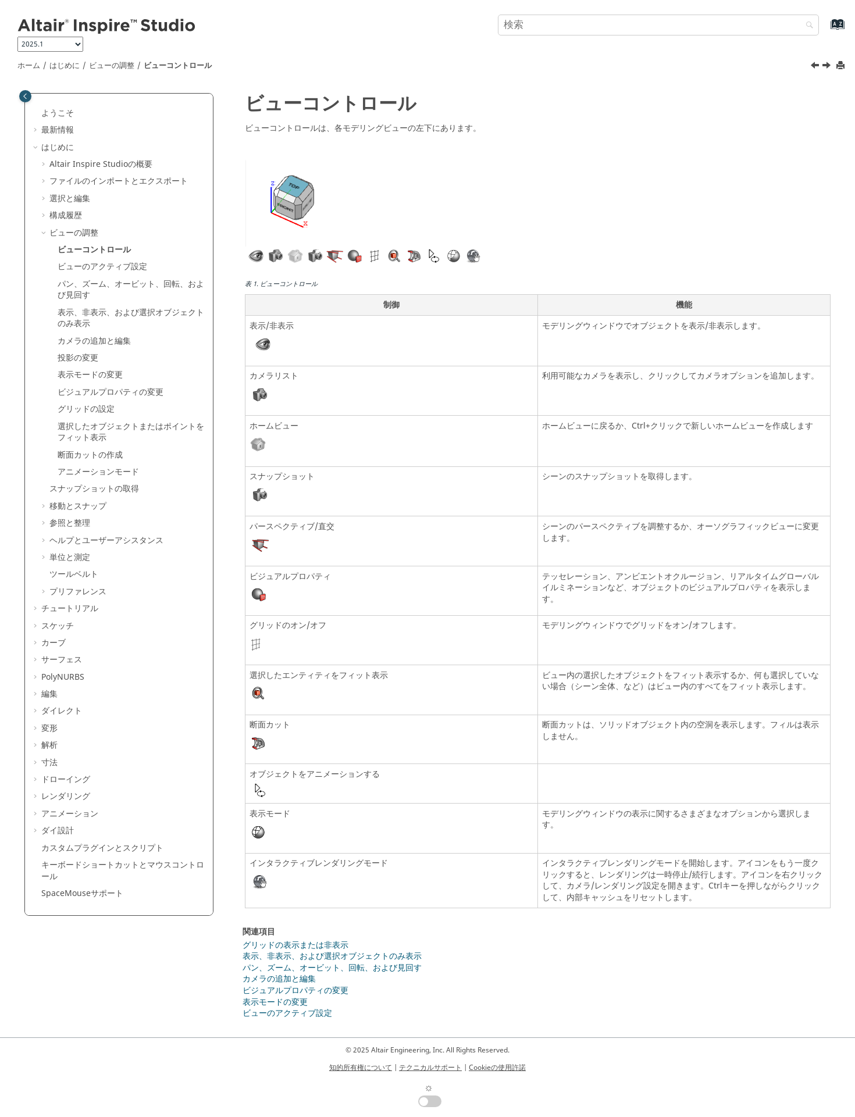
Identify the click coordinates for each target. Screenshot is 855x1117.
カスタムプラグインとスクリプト (102, 848)
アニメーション (69, 814)
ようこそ (57, 113)
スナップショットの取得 (94, 489)
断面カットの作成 (90, 455)
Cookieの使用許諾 (497, 1067)
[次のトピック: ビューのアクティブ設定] (827, 67)
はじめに (64, 65)
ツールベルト (73, 574)
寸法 (49, 762)
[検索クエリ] (658, 25)
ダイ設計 (57, 831)
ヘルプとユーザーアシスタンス (106, 540)
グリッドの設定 (86, 409)
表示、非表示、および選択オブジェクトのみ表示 (131, 318)
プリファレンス (77, 592)
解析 (49, 745)
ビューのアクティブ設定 (102, 266)
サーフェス (61, 660)
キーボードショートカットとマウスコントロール (122, 871)
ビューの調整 (111, 65)
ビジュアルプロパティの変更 (110, 392)
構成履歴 (65, 215)
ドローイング (65, 779)
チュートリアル (69, 608)
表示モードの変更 (90, 375)
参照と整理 (69, 523)
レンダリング (65, 796)
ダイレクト (61, 711)
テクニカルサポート (430, 1067)
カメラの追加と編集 (279, 979)
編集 (49, 694)
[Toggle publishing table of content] (25, 96)
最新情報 (57, 130)
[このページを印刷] (841, 66)
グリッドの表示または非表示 (295, 945)
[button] (36, 113)
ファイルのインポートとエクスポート (118, 181)
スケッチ (57, 626)
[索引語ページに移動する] (825, 30)
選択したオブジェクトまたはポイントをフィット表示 (131, 432)
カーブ (53, 643)
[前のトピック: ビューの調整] (816, 67)
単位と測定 (69, 557)
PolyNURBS (62, 677)
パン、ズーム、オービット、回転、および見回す (131, 290)
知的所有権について (360, 1067)
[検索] (806, 26)
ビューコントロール (178, 65)
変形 (49, 728)
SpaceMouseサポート (82, 893)
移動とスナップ (77, 506)
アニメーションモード (98, 472)
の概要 (100, 164)
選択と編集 (69, 198)
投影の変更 (78, 358)
